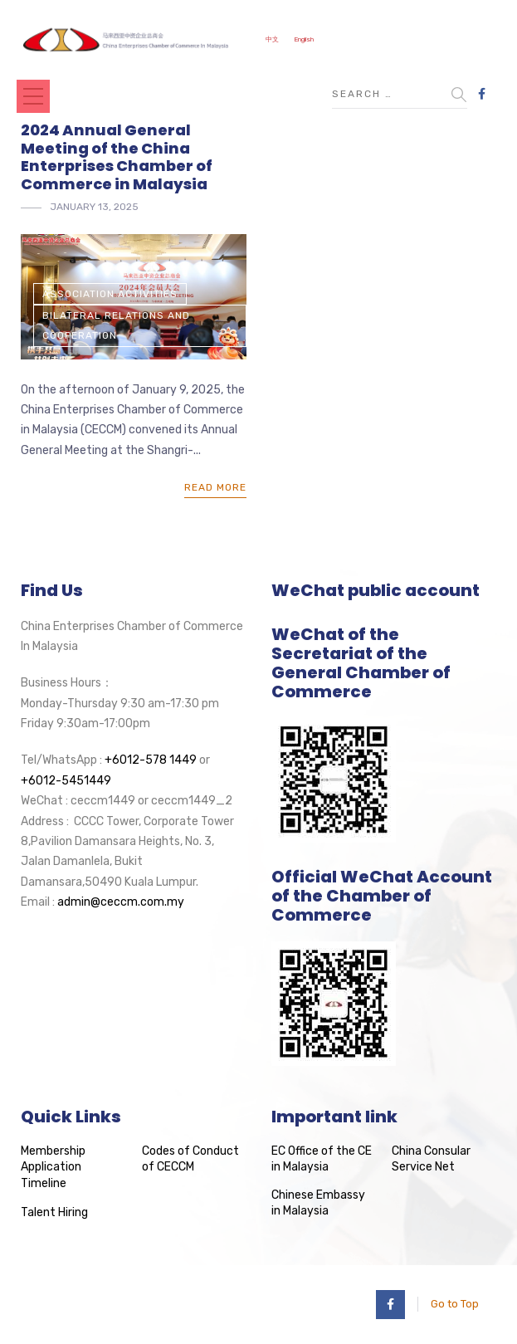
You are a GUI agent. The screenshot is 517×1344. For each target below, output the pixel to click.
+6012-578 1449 (151, 760)
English (304, 39)
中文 (272, 39)
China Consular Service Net (431, 1159)
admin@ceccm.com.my (120, 902)
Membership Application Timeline (53, 1167)
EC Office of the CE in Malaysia (321, 1159)
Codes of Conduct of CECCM (190, 1159)
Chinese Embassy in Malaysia (318, 1203)
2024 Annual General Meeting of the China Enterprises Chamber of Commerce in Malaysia (116, 157)
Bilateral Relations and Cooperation (116, 325)
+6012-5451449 (66, 781)
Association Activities (110, 294)
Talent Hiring (54, 1212)
